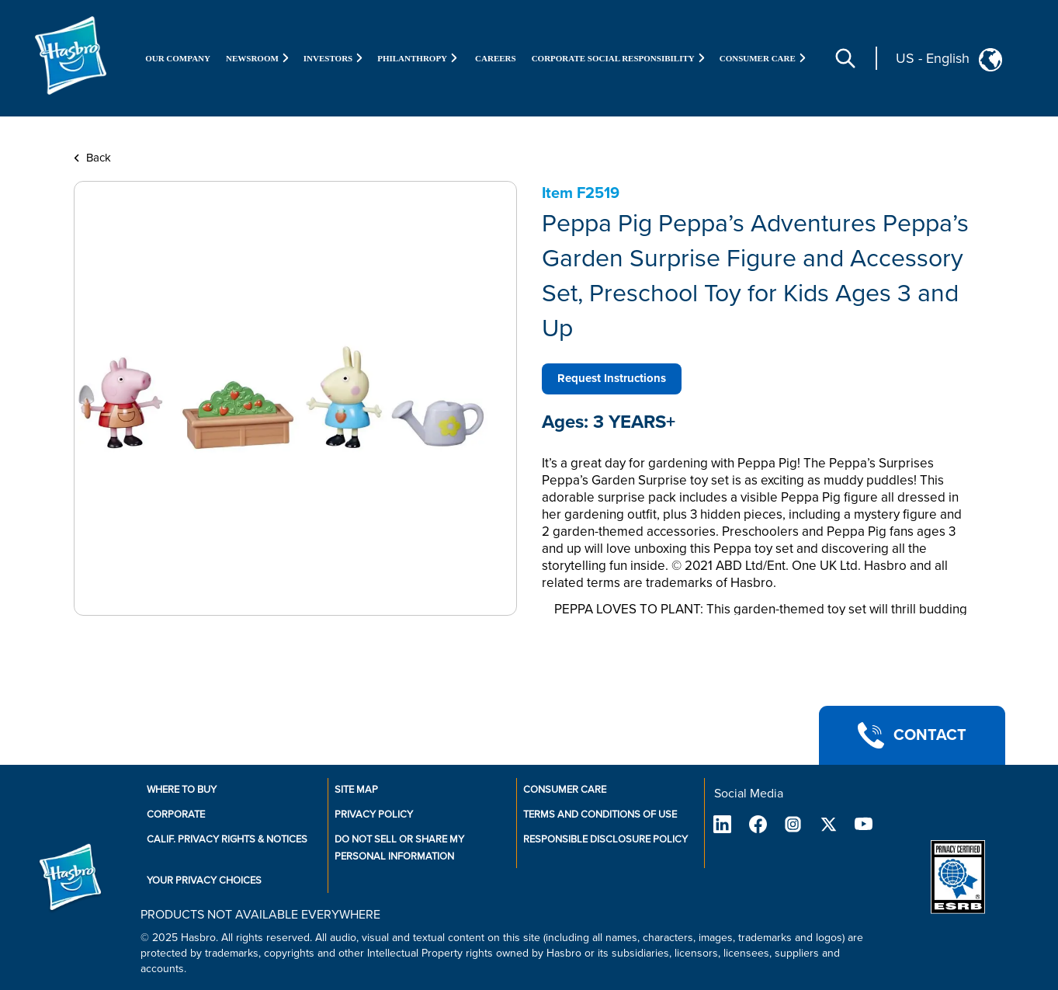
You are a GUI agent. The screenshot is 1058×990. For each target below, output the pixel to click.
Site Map (356, 789)
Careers (495, 58)
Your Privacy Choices (204, 880)
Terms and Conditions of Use (600, 814)
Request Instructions (611, 378)
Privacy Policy (374, 814)
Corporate (176, 814)
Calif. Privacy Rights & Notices (227, 839)
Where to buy (182, 789)
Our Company (177, 58)
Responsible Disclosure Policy (605, 839)
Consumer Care (564, 789)
